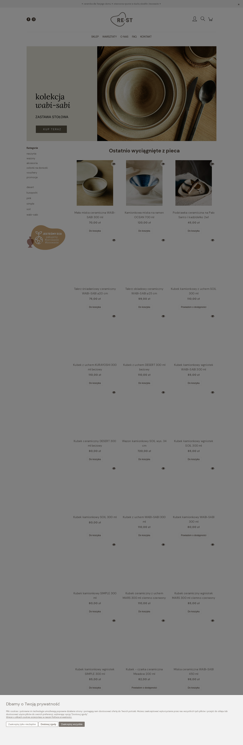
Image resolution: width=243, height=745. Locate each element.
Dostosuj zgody (48, 724)
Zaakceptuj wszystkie (71, 724)
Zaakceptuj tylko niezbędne (22, 724)
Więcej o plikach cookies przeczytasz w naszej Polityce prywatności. (39, 717)
